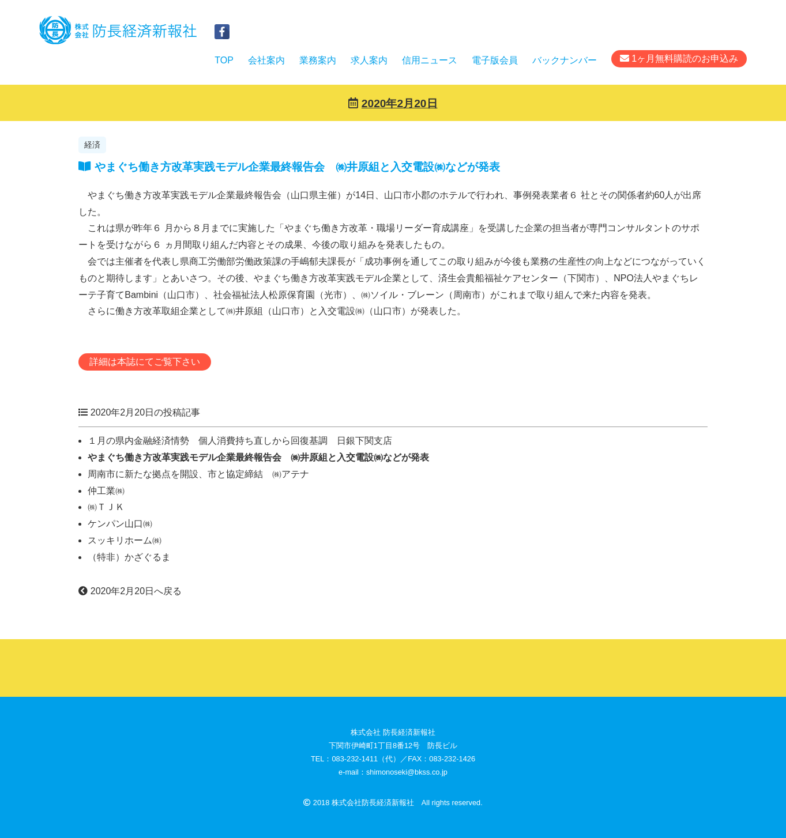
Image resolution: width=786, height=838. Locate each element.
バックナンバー (564, 60)
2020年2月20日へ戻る (130, 591)
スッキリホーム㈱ (124, 540)
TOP (224, 60)
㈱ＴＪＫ (106, 507)
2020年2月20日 (400, 103)
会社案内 (266, 60)
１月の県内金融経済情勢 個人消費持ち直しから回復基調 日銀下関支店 (240, 441)
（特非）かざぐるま (129, 557)
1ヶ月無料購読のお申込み (679, 58)
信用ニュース (429, 60)
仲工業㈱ (106, 491)
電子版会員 (495, 60)
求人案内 (369, 60)
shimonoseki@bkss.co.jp (406, 772)
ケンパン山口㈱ (120, 524)
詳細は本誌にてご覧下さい (144, 362)
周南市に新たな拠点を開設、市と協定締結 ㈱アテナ (198, 474)
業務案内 (317, 60)
